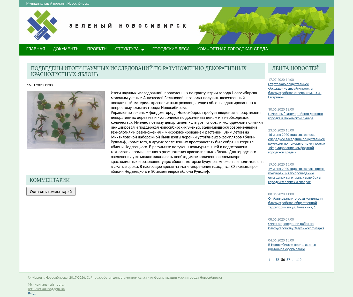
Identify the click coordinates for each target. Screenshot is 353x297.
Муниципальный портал (46, 284)
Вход (31, 293)
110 (298, 259)
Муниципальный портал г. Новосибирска (57, 3)
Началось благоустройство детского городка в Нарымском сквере (295, 116)
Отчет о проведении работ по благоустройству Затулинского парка (296, 226)
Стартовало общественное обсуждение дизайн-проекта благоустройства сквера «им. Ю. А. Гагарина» (294, 90)
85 (278, 259)
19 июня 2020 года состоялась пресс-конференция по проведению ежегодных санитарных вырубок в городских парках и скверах (296, 175)
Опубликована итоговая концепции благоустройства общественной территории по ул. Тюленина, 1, (295, 202)
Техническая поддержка (46, 289)
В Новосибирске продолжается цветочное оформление (292, 247)
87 (288, 259)
